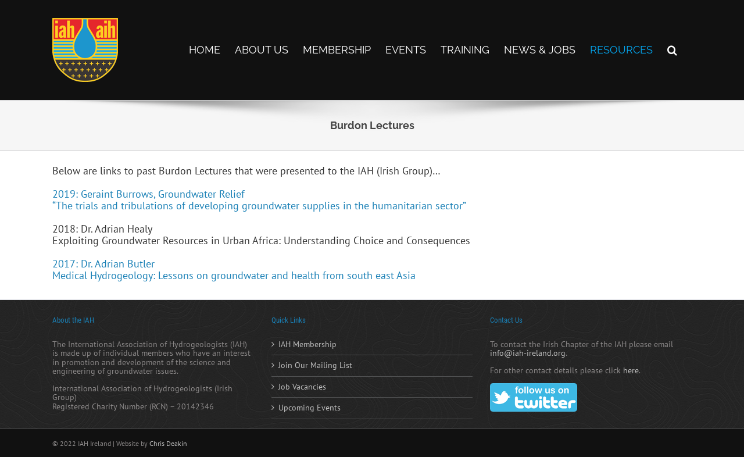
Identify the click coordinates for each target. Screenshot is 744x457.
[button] (672, 50)
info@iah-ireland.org (528, 353)
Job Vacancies (302, 387)
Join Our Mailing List (315, 365)
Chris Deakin (168, 443)
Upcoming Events (309, 408)
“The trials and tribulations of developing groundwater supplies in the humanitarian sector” (259, 205)
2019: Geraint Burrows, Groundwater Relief (148, 194)
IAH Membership (307, 344)
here (631, 370)
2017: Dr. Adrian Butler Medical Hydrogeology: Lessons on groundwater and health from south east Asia (234, 269)
